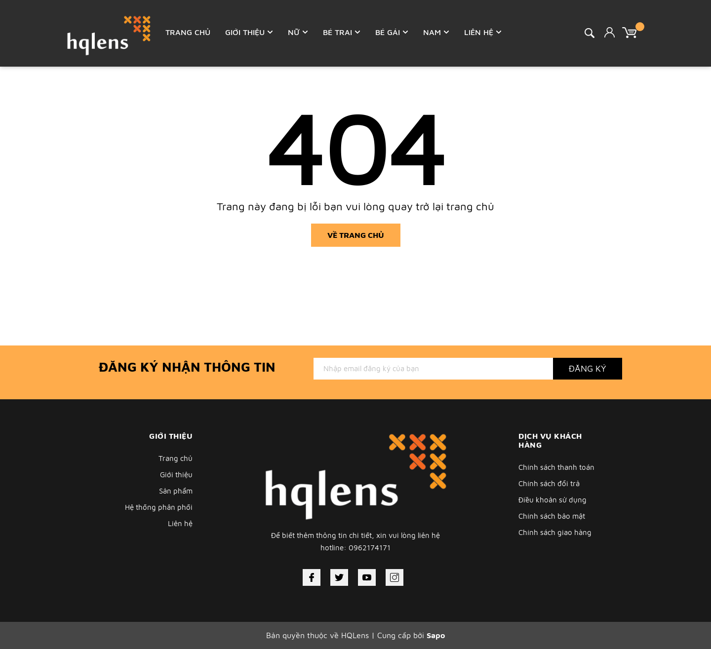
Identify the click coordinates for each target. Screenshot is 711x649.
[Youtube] (367, 577)
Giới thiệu (176, 474)
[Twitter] (339, 577)
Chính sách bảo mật (551, 516)
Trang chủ (175, 458)
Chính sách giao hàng (555, 532)
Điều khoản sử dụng (552, 500)
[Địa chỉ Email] (433, 369)
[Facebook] (311, 577)
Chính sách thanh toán (556, 467)
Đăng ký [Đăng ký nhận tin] (587, 368)
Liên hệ (180, 523)
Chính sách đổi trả (549, 483)
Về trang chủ (355, 234)
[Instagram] (394, 577)
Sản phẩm (176, 491)
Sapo (436, 635)
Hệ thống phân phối (159, 507)
